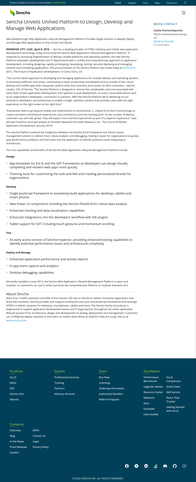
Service (59, 371)
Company (17, 424)
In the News (17, 441)
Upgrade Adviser (153, 386)
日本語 (118, 3)
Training (59, 382)
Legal (36, 441)
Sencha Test (17, 394)
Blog (157, 3)
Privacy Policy (41, 447)
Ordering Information (111, 388)
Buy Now (104, 377)
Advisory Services (64, 394)
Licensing (104, 382)
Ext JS (13, 377)
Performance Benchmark (151, 379)
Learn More (59, 2)
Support (132, 3)
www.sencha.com (16, 320)
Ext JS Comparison (173, 379)
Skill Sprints (173, 392)
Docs (145, 3)
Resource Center (153, 392)
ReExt (13, 382)
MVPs (36, 430)
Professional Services (66, 377)
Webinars (149, 397)
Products (16, 371)
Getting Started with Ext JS (175, 409)
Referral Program (109, 399)
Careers (14, 452)
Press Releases (18, 447)
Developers (152, 371)
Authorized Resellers (111, 394)
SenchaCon (129, 67)
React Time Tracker (172, 399)
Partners (59, 388)
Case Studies (151, 414)
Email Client (173, 386)
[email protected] (163, 41)
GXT (12, 388)
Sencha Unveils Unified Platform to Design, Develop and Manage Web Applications (69, 24)
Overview (15, 430)
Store (103, 371)
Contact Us (171, 3)
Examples (149, 408)
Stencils (14, 399)
